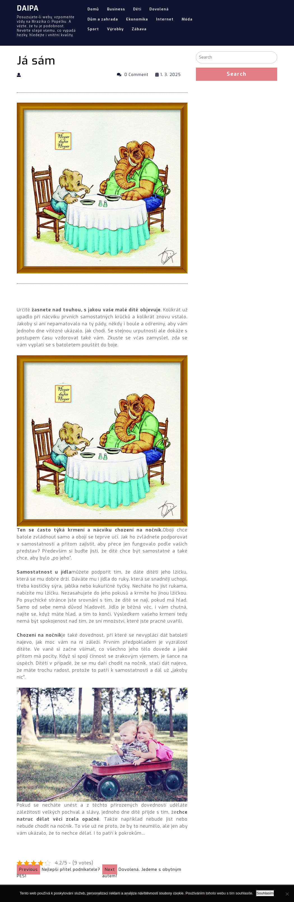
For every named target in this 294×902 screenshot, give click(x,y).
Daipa (28, 8)
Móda (187, 19)
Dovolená (159, 9)
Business (116, 9)
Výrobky (115, 29)
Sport (93, 29)
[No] (287, 894)
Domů (93, 9)
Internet (164, 19)
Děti (137, 9)
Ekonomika (137, 19)
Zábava (139, 29)
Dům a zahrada (102, 19)
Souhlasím (265, 893)
